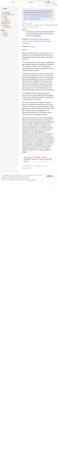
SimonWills (46, 39)
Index (4, 16)
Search (4, 18)
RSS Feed (5, 23)
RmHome (30, 25)
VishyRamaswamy (27, 41)
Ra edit (41, 159)
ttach (30, 157)
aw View (35, 159)
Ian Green (32, 46)
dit (25, 157)
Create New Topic (7, 14)
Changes (5, 20)
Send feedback (31, 180)
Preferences (6, 27)
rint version (36, 157)
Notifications (6, 22)
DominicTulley (34, 27)
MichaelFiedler (46, 41)
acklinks (27, 159)
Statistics (5, 25)
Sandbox (5, 34)
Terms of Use (24, 178)
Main (4, 8)
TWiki (24, 23)
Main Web (5, 13)
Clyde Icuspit (26, 43)
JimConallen (37, 41)
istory (44, 157)
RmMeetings (38, 25)
